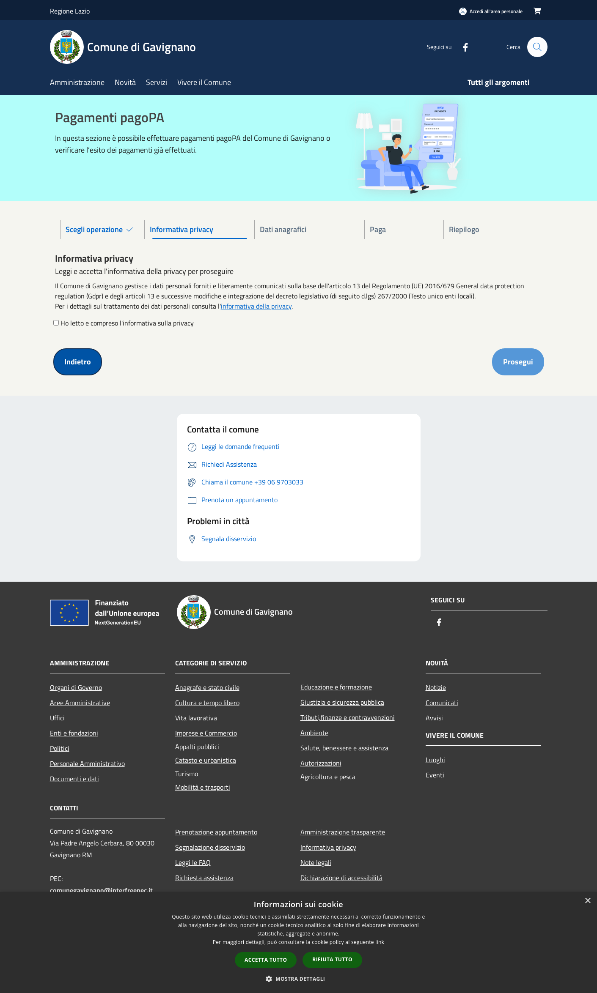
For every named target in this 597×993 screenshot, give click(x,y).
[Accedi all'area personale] (491, 11)
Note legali (315, 862)
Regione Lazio (70, 11)
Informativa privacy (328, 847)
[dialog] (298, 942)
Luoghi (435, 760)
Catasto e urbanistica (205, 760)
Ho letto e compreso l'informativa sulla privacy (127, 323)
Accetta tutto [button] (266, 959)
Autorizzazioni (320, 763)
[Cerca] (537, 47)
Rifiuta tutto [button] (332, 959)
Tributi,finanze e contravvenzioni (347, 717)
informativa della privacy (256, 306)
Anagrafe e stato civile (207, 687)
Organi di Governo (76, 687)
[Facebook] (462, 46)
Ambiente (314, 733)
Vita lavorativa (196, 718)
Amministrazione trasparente (342, 832)
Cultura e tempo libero (207, 703)
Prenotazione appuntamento (216, 832)
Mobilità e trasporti (202, 787)
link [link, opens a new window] (379, 942)
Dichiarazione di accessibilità (341, 878)
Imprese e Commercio (206, 733)
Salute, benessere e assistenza (344, 748)
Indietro (77, 361)
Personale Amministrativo (87, 763)
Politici (59, 748)
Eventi (435, 775)
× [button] (587, 901)
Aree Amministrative (80, 703)
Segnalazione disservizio (210, 847)
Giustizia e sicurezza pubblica (342, 702)
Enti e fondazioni (74, 733)
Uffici (57, 718)
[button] (298, 978)
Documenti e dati (74, 779)
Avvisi (434, 718)
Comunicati (442, 703)
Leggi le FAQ (193, 862)
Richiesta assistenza (204, 878)
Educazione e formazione (336, 687)
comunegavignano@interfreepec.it (101, 890)
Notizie (436, 687)
